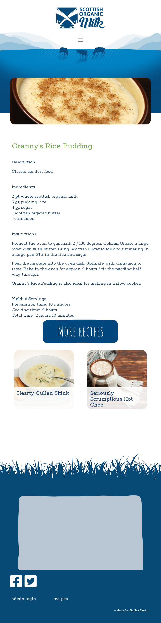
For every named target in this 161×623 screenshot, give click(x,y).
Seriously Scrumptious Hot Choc (111, 399)
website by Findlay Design (131, 610)
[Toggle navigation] (80, 40)
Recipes (60, 598)
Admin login (24, 598)
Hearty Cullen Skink (43, 393)
